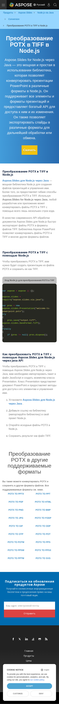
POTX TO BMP (43, 510)
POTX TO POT (43, 534)
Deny (41, 694)
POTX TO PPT (43, 493)
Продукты (28, 655)
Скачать (29, 150)
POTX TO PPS (43, 542)
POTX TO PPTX (16, 493)
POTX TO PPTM (16, 558)
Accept (29, 686)
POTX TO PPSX (43, 550)
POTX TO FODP (43, 518)
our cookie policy (37, 680)
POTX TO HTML (43, 502)
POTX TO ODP (43, 526)
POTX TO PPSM (16, 550)
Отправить (29, 613)
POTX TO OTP (15, 534)
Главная (28, 650)
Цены (29, 660)
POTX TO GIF (16, 526)
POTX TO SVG (43, 558)
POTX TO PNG (15, 510)
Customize (18, 694)
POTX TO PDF (16, 502)
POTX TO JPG (16, 518)
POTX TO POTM (16, 542)
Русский (39, 4)
